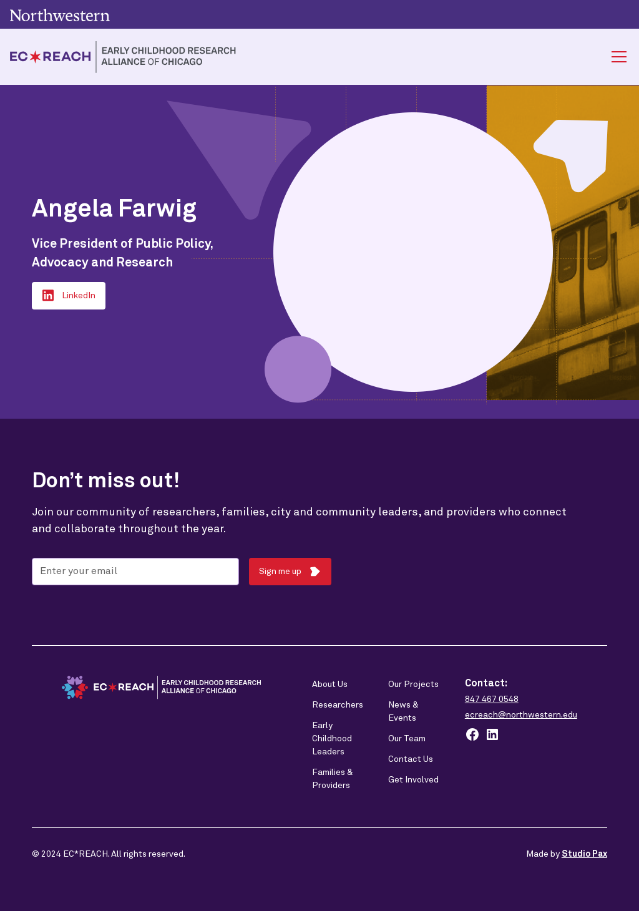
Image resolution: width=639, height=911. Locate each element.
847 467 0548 (492, 699)
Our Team (407, 738)
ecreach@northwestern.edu (521, 715)
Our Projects (413, 684)
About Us (330, 684)
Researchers (337, 705)
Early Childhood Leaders (332, 738)
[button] (616, 57)
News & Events (403, 712)
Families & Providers (332, 779)
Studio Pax (584, 854)
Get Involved (413, 780)
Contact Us (410, 759)
